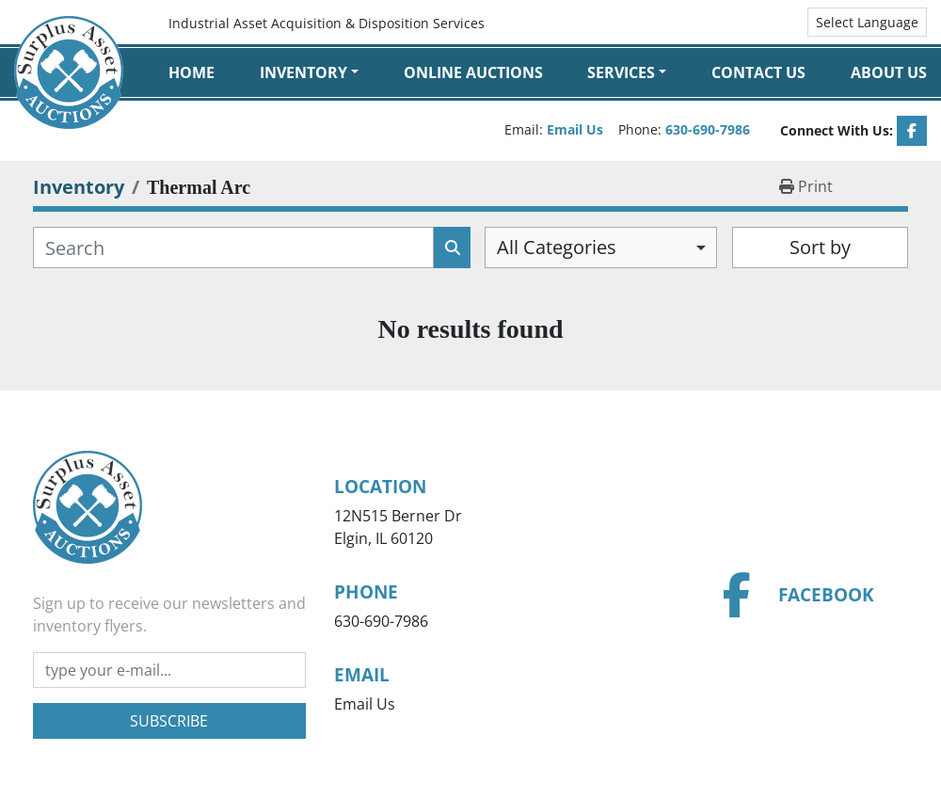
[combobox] (601, 247)
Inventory (303, 72)
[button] (309, 72)
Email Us (575, 129)
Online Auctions (473, 72)
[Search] (233, 247)
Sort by (820, 247)
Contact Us (758, 72)
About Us (889, 72)
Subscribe (169, 721)
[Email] (169, 670)
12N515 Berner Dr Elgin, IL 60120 (398, 527)
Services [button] (621, 72)
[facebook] (912, 131)
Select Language (867, 22)
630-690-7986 (707, 129)
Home (191, 72)
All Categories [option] (556, 247)
